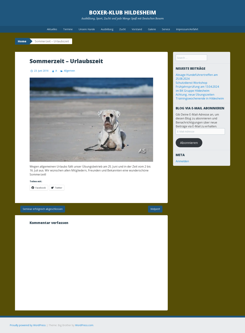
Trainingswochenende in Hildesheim (200, 98)
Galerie (152, 29)
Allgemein (69, 70)
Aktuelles (52, 29)
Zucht (122, 29)
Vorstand (137, 29)
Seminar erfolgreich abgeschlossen (43, 209)
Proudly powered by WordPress (28, 325)
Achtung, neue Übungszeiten (195, 94)
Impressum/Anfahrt (187, 29)
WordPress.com (84, 325)
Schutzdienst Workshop (191, 83)
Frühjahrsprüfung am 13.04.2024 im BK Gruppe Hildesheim (197, 88)
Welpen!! (155, 209)
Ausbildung (107, 29)
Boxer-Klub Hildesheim (122, 12)
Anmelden (182, 161)
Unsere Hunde (87, 29)
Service (166, 29)
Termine (68, 29)
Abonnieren (189, 143)
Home (22, 41)
